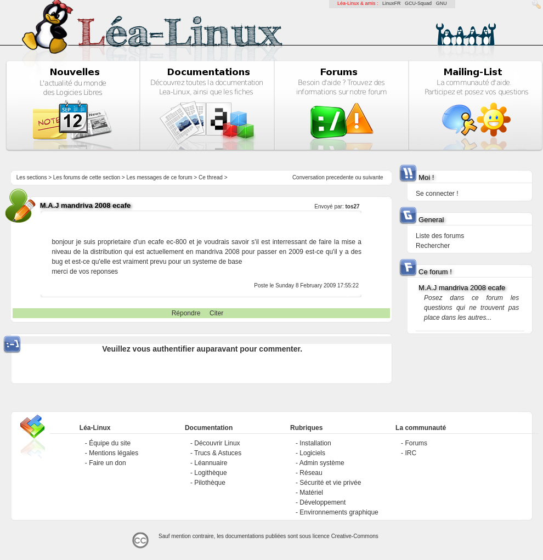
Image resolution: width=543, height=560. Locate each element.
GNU (441, 3)
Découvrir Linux (217, 443)
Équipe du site (110, 443)
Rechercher (433, 246)
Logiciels (312, 453)
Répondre (186, 313)
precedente (340, 177)
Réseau (310, 473)
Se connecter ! (437, 193)
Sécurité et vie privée (330, 483)
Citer (216, 313)
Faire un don (107, 463)
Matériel (311, 492)
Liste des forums (440, 236)
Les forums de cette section (86, 177)
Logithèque (210, 473)
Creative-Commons (354, 536)
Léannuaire (210, 463)
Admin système (321, 463)
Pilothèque (209, 483)
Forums (416, 443)
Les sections (31, 177)
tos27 (352, 206)
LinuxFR (391, 3)
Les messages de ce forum (160, 177)
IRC (410, 453)
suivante (373, 177)
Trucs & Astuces (217, 453)
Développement (322, 502)
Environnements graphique (338, 512)
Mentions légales (113, 453)
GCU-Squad (418, 3)
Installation (315, 443)
